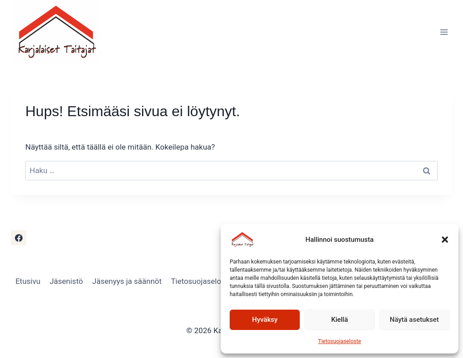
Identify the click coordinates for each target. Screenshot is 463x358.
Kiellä (339, 320)
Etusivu (27, 281)
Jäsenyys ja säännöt (127, 281)
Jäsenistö (66, 281)
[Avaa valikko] (443, 32)
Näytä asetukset (414, 320)
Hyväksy (265, 320)
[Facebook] (18, 237)
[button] (444, 239)
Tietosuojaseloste (339, 341)
